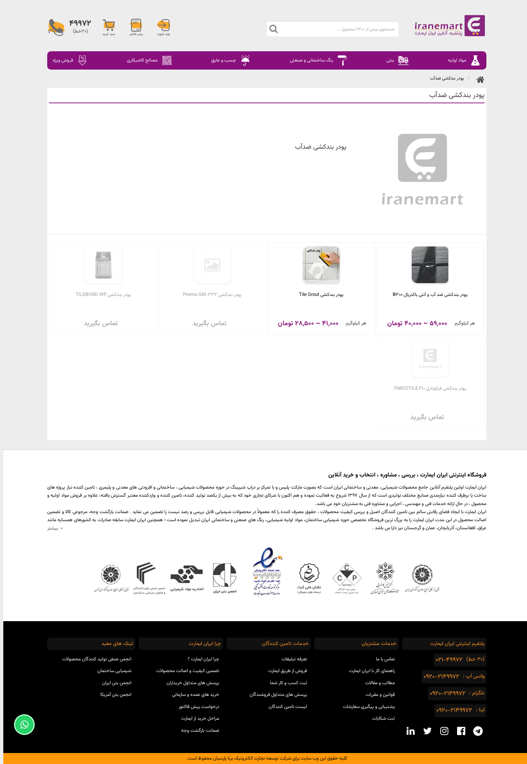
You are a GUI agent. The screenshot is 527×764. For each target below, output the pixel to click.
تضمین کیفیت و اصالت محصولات (184, 671)
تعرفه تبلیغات (291, 659)
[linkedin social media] (407, 731)
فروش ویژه (67, 60)
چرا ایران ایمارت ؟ (200, 659)
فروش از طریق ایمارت (284, 671)
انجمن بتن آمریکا (112, 694)
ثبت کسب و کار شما (285, 683)
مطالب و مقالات (377, 683)
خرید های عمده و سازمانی (192, 694)
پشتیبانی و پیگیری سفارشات (366, 707)
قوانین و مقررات (377, 694)
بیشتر (49, 528)
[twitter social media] (424, 731)
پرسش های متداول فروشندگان (275, 694)
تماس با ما (382, 659)
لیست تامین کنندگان (284, 707)
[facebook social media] (457, 731)
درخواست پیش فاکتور (195, 707)
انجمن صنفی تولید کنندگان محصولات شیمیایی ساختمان (93, 665)
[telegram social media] (474, 731)
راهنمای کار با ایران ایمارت (369, 671)
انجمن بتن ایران (113, 683)
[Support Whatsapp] (21, 725)
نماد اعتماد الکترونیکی (263, 572)
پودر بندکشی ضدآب (443, 78)
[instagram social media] (441, 731)
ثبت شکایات (380, 718)
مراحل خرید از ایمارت (197, 718)
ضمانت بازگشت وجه (197, 730)
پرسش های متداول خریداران (189, 683)
